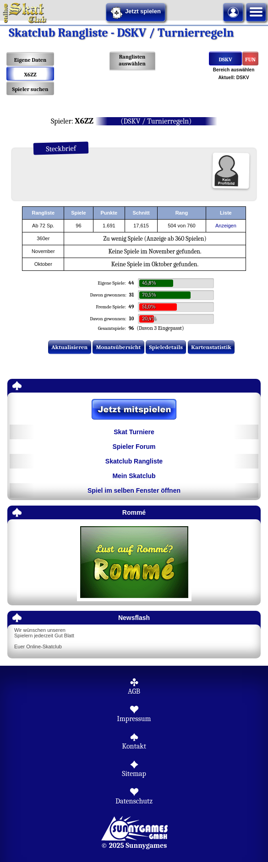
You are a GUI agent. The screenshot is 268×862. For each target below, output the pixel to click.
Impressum (134, 719)
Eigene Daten (30, 60)
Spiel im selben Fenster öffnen (134, 490)
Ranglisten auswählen (132, 60)
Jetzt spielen (135, 12)
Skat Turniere (134, 432)
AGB (134, 691)
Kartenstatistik (211, 347)
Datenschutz (134, 801)
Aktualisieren (69, 347)
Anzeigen (225, 225)
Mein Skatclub (133, 475)
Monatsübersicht (118, 347)
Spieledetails (166, 347)
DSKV (225, 59)
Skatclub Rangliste (134, 461)
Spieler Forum (133, 446)
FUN (250, 59)
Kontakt (134, 746)
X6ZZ (30, 74)
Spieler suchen (30, 89)
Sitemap (134, 774)
